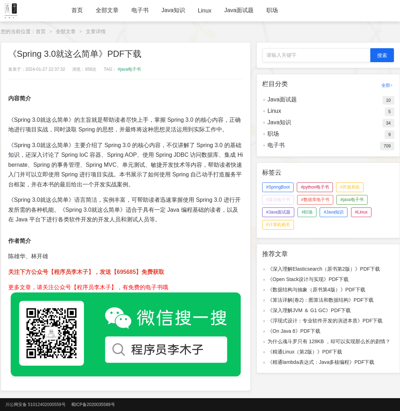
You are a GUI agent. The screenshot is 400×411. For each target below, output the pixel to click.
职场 (272, 10)
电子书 (140, 10)
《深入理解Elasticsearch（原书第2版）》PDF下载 (324, 269)
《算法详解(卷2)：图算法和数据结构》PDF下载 (321, 300)
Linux (204, 10)
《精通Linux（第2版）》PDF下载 (305, 352)
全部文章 (107, 10)
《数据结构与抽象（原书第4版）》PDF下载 (316, 289)
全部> (386, 85)
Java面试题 (239, 10)
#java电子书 (129, 69)
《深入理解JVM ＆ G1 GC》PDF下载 (309, 310)
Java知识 (173, 10)
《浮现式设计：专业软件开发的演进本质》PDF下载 (325, 321)
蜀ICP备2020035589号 (93, 404)
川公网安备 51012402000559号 (35, 404)
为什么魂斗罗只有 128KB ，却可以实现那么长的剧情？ (329, 341)
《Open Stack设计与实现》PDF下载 (308, 279)
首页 (77, 10)
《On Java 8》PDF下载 (294, 331)
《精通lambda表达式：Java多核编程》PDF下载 (321, 362)
